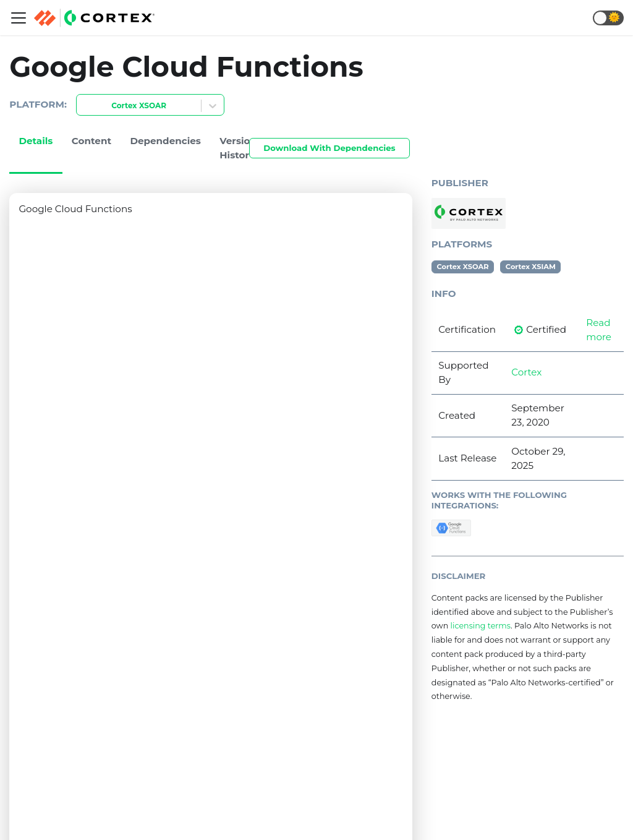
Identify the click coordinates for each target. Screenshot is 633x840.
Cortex (526, 372)
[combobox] (84, 106)
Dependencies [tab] (165, 141)
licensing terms (481, 625)
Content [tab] (91, 141)
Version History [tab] (238, 148)
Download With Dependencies (329, 148)
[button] (608, 18)
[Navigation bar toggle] (18, 18)
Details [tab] (36, 141)
